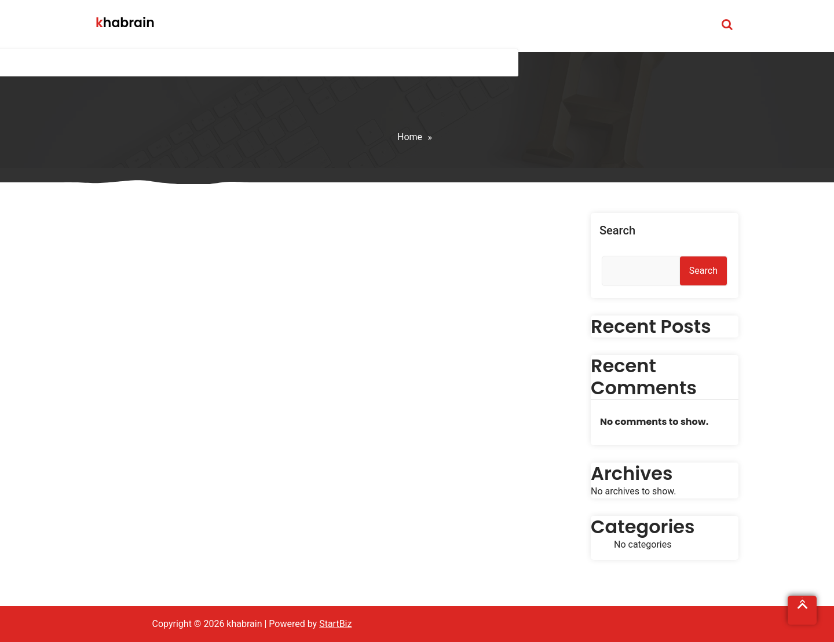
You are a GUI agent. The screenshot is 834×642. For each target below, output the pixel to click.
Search (617, 230)
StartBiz (335, 623)
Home (409, 136)
